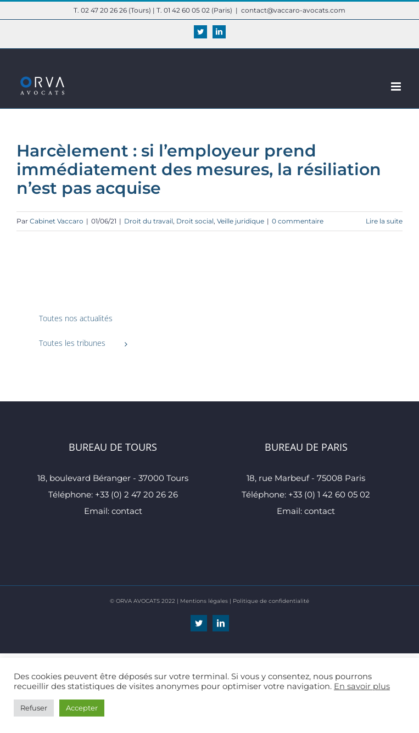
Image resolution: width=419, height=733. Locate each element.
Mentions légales (204, 601)
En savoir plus (362, 686)
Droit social (195, 221)
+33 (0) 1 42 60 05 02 (329, 494)
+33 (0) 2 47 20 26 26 (136, 494)
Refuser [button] (33, 707)
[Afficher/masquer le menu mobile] (397, 86)
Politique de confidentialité (271, 601)
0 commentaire (297, 221)
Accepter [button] (82, 707)
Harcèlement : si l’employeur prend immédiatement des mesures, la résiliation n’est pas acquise (198, 169)
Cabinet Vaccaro (56, 221)
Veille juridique (240, 221)
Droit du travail (148, 221)
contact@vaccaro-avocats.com (293, 10)
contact (126, 511)
